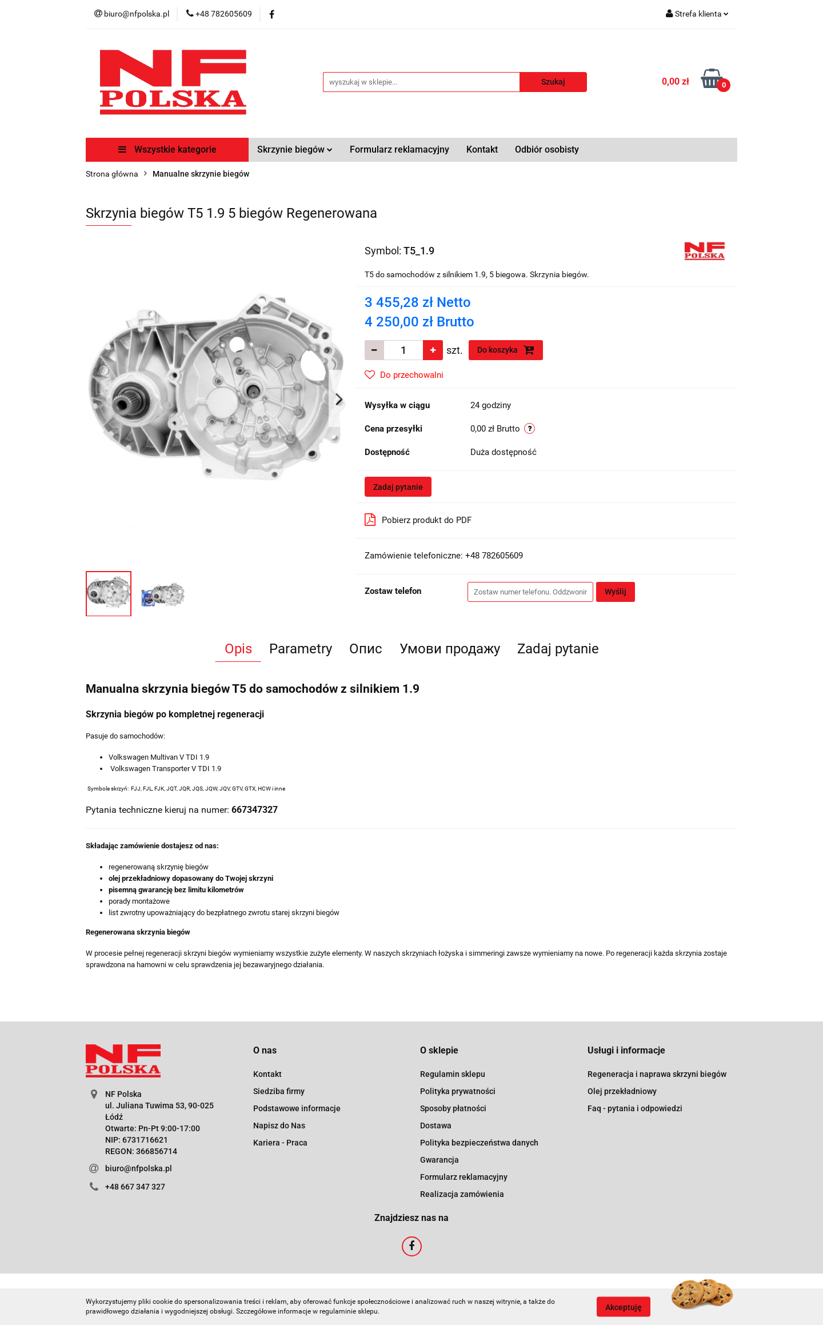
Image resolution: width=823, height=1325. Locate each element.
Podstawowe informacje (297, 1108)
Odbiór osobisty (547, 149)
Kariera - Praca (280, 1142)
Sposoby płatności (453, 1108)
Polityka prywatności (458, 1091)
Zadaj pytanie (398, 487)
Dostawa (436, 1125)
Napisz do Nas (279, 1125)
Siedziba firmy (279, 1091)
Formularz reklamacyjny (399, 149)
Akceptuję (623, 1306)
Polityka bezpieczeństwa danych (479, 1142)
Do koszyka (505, 350)
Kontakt (482, 149)
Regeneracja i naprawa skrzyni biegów (657, 1074)
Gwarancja (439, 1159)
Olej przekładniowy (622, 1091)
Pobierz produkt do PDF (418, 519)
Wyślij (615, 591)
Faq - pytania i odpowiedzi (635, 1108)
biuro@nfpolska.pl (138, 1168)
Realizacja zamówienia (462, 1194)
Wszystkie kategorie (167, 149)
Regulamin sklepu (452, 1074)
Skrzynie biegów (295, 149)
